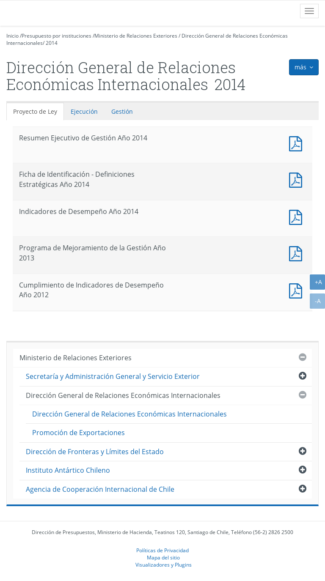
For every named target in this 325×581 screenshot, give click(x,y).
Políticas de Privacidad (162, 550)
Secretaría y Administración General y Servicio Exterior (113, 376)
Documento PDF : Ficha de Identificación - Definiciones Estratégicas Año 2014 (297, 179)
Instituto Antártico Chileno (68, 470)
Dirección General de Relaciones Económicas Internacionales (123, 395)
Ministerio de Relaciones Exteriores (135, 35)
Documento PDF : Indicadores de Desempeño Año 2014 (297, 216)
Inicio (12, 35)
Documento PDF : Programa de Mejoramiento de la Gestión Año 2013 (297, 252)
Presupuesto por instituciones (56, 35)
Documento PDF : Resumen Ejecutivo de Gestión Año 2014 (297, 142)
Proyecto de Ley (35, 111)
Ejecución (84, 111)
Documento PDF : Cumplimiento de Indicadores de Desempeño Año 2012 (297, 289)
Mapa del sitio (163, 557)
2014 (52, 43)
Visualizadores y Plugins (163, 564)
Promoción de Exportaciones (78, 432)
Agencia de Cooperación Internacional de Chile (100, 489)
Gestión (122, 111)
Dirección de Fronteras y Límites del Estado (95, 451)
